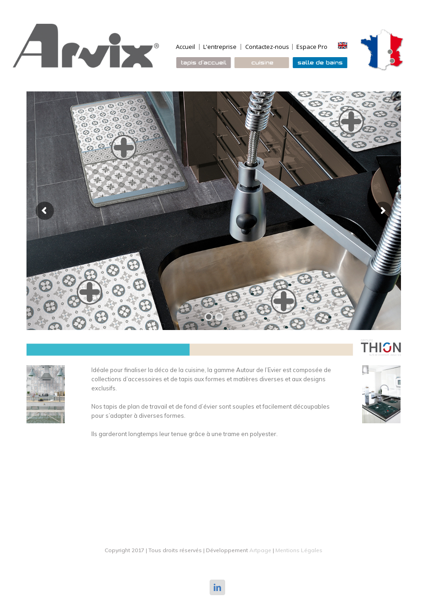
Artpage (260, 550)
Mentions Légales (298, 550)
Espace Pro (311, 47)
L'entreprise (220, 47)
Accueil (185, 47)
